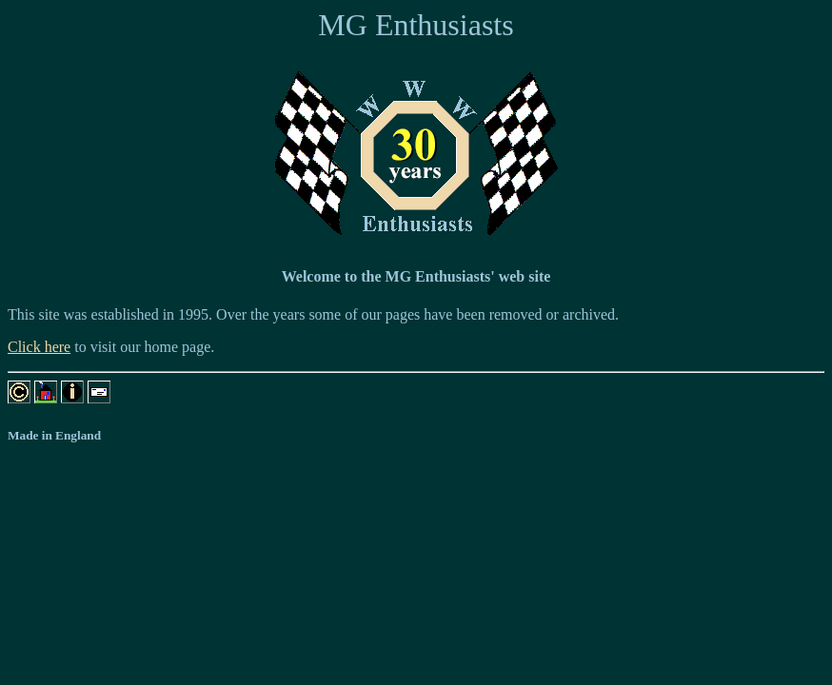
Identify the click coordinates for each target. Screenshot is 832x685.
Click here (39, 347)
